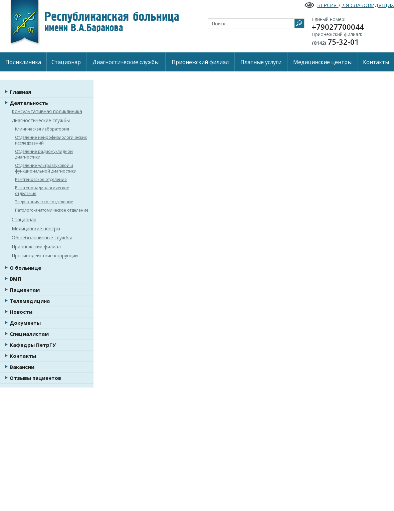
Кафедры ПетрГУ (33, 344)
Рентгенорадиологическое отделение (42, 190)
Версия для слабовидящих (355, 5)
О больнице (25, 267)
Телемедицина (30, 300)
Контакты (376, 62)
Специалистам (29, 333)
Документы (25, 322)
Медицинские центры (322, 62)
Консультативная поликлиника (47, 111)
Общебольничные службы (42, 237)
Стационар (66, 62)
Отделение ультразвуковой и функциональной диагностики (45, 168)
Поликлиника (23, 62)
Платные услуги (260, 62)
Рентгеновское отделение (41, 179)
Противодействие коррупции (45, 255)
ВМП (15, 278)
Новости (21, 311)
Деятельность (29, 102)
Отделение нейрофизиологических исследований (51, 140)
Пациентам (25, 289)
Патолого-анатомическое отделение (51, 210)
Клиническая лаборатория (42, 129)
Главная (20, 91)
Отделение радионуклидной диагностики (44, 154)
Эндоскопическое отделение (44, 202)
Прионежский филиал (200, 62)
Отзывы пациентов (35, 377)
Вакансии (22, 366)
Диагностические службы (125, 62)
